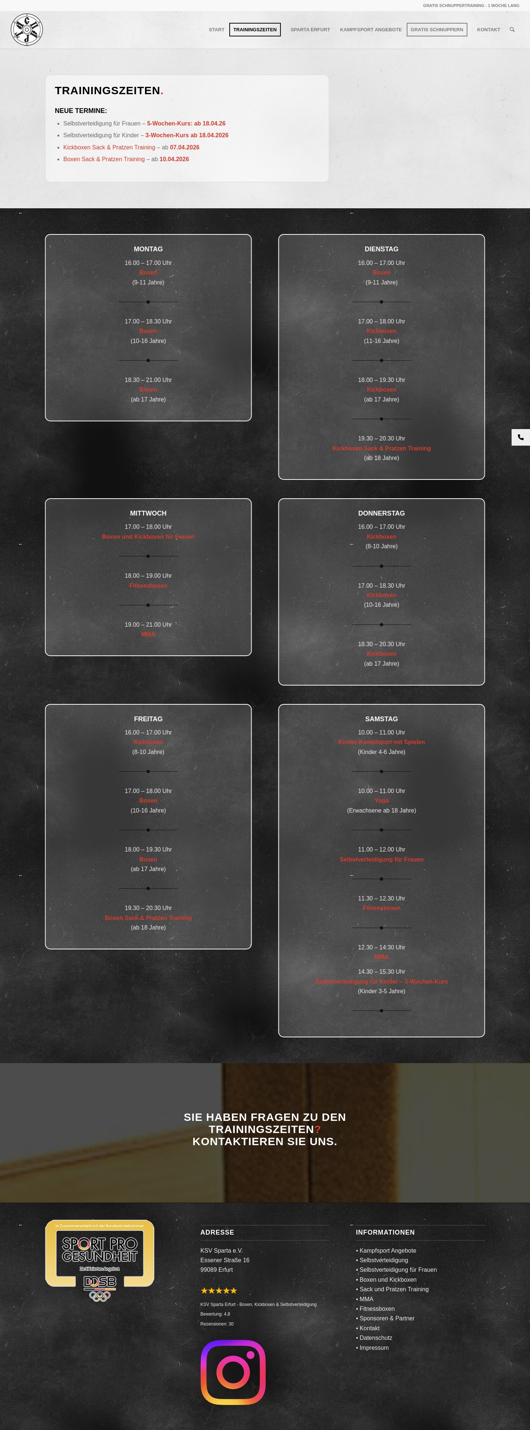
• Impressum (372, 1348)
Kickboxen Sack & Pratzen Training (109, 147)
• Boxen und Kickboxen (386, 1280)
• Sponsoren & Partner (385, 1318)
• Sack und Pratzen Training (392, 1289)
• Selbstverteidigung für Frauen (396, 1270)
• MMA (364, 1299)
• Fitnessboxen (375, 1309)
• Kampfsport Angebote (386, 1250)
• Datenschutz (374, 1338)
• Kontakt (367, 1328)
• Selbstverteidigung (382, 1260)
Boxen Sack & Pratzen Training (104, 159)
